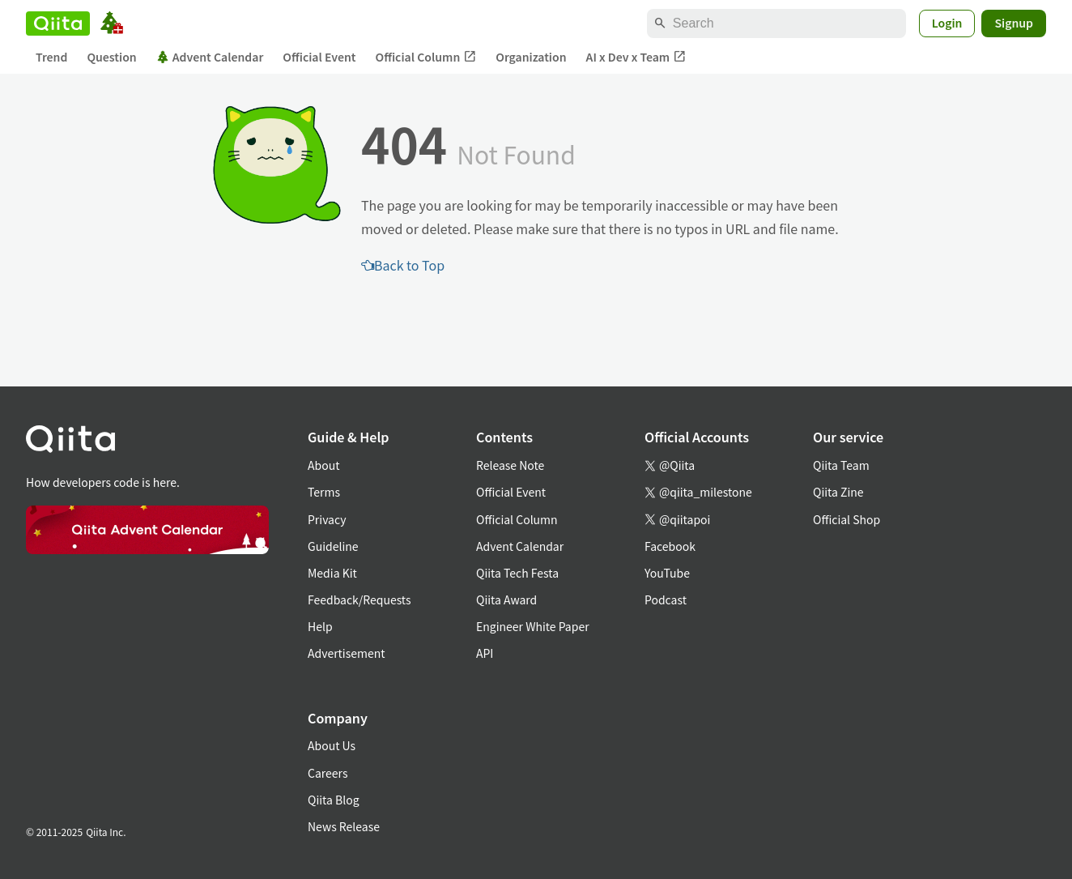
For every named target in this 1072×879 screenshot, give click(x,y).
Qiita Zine (838, 492)
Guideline (333, 546)
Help (320, 626)
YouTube (667, 573)
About (323, 465)
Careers (327, 773)
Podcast (665, 599)
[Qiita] (58, 23)
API (484, 653)
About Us (331, 745)
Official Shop (846, 519)
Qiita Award (506, 599)
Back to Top (403, 265)
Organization (531, 57)
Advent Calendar (210, 57)
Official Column (426, 57)
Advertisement (346, 653)
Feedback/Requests (359, 599)
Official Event (319, 57)
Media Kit (332, 573)
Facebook (670, 546)
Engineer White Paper (532, 626)
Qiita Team (841, 465)
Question (111, 57)
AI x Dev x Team (636, 57)
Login (947, 23)
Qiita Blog (333, 800)
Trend (51, 57)
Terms (324, 492)
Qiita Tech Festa (517, 573)
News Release (344, 826)
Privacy (327, 519)
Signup (1013, 23)
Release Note (510, 465)
